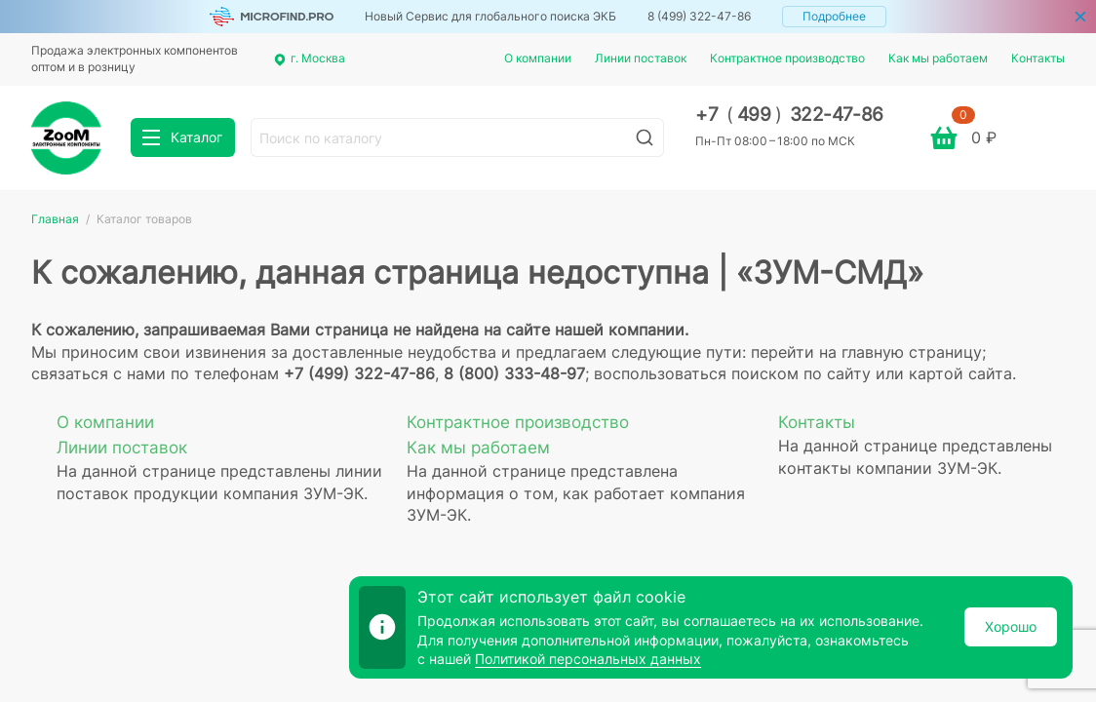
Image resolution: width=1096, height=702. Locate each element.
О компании (537, 58)
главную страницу (912, 352)
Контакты (1038, 58)
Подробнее (834, 16)
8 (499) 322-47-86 (699, 16)
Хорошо (1011, 626)
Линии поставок (640, 58)
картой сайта (960, 373)
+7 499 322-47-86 (789, 114)
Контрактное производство (787, 58)
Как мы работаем (938, 58)
